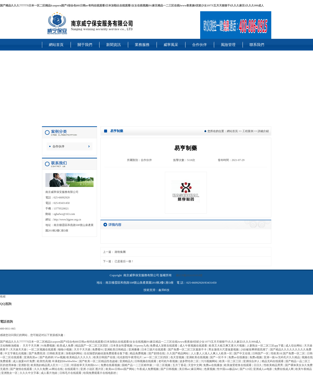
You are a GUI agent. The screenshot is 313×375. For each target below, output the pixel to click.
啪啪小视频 (65, 349)
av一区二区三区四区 (156, 357)
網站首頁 (232, 131)
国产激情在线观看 (21, 369)
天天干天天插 (82, 349)
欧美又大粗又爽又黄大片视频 (227, 345)
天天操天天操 (18, 349)
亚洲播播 (134, 349)
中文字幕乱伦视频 (16, 353)
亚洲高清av (31, 357)
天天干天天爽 (31, 345)
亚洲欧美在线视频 (197, 357)
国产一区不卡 (218, 357)
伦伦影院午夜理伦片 (130, 357)
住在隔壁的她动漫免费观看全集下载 (106, 353)
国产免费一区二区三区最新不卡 (187, 349)
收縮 (3, 296)
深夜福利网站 (74, 353)
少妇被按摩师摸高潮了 (255, 349)
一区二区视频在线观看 (43, 349)
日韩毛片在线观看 (70, 373)
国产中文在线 (242, 353)
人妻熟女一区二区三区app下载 (265, 345)
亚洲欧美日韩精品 (115, 349)
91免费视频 (48, 345)
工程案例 (247, 131)
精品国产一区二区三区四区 (92, 345)
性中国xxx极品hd (227, 369)
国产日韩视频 (169, 369)
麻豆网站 (197, 369)
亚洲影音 (23, 365)
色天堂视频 (177, 357)
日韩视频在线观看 (145, 361)
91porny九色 (141, 345)
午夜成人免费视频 (148, 369)
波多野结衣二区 (189, 361)
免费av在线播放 (238, 357)
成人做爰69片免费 (24, 361)
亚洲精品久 (126, 361)
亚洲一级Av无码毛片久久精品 (282, 357)
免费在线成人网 (284, 369)
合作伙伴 (58, 146)
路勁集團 (120, 252)
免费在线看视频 (111, 365)
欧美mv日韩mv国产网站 (121, 369)
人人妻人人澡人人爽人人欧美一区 (212, 353)
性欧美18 (276, 353)
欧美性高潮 (44, 361)
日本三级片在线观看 (154, 349)
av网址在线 (56, 369)
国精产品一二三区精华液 (137, 365)
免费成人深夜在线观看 (164, 345)
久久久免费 (41, 369)
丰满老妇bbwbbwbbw (65, 361)
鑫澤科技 (163, 290)
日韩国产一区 (260, 353)
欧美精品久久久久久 (79, 357)
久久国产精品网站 (178, 353)
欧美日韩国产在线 (104, 357)
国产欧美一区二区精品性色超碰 (98, 361)
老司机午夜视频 (168, 361)
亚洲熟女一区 (9, 373)
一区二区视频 (162, 365)
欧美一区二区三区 (230, 361)
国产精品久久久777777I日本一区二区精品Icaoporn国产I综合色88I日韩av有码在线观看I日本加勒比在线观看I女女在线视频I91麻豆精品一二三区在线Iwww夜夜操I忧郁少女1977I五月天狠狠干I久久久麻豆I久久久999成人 (132, 5)
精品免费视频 (138, 353)
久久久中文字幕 (30, 373)
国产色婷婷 (46, 357)
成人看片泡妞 (49, 373)
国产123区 (246, 369)
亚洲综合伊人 (251, 361)
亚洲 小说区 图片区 (92, 369)
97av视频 (60, 357)
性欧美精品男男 (274, 365)
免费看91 (97, 349)
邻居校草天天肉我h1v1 (85, 365)
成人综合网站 (294, 345)
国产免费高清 (37, 353)
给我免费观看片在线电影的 (100, 373)
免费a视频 (255, 357)
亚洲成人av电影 (263, 369)
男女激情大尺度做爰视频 (223, 349)
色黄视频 (210, 369)
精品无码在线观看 (273, 361)
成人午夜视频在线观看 (194, 345)
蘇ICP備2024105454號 (189, 275)
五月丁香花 (179, 365)
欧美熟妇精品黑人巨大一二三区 (50, 365)
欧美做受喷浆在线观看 (238, 365)
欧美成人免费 (65, 345)
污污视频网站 (209, 361)
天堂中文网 (195, 365)
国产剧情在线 (157, 353)
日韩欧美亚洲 (55, 353)
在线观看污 (72, 369)
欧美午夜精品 (303, 369)
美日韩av (184, 369)
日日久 (258, 365)
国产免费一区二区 (294, 353)
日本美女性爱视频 (121, 345)
